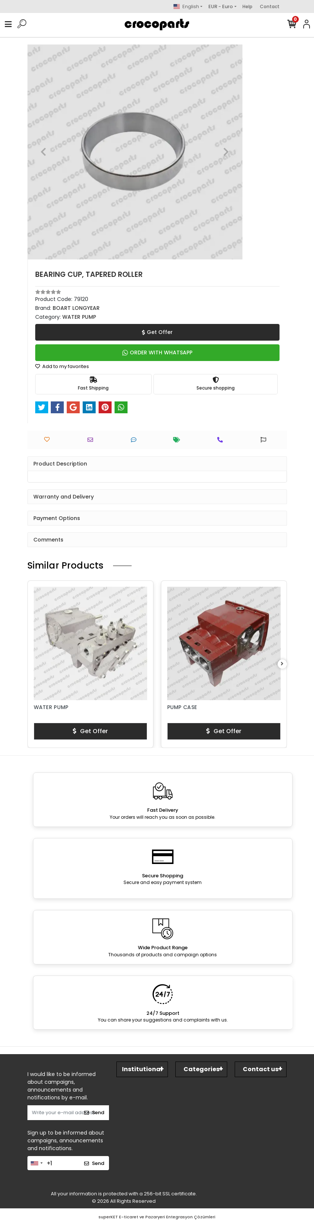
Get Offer (157, 332)
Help (247, 6)
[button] (43, 151)
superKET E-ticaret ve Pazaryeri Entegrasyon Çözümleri (157, 1217)
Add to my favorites (62, 366)
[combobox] (36, 1163)
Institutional (142, 1069)
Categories (201, 1069)
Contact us (260, 1069)
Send (94, 1112)
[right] (282, 664)
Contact (270, 6)
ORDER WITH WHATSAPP (157, 352)
